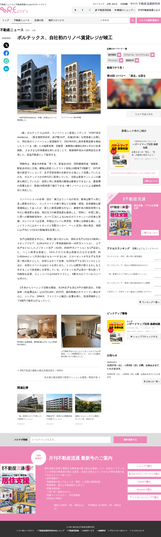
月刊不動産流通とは (149, 10)
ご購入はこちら (151, 181)
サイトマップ (98, 4)
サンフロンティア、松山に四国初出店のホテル (134, 267)
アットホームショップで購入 (144, 497)
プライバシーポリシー (117, 531)
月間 (134, 248)
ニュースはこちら (144, 114)
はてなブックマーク (148, 248)
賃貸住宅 (130, 60)
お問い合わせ (112, 4)
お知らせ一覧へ (152, 381)
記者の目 (39, 20)
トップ (5, 20)
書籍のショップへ (124, 10)
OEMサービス (88, 531)
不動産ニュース (21, 20)
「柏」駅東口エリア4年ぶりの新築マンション (134, 275)
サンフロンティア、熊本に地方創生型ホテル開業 (134, 284)
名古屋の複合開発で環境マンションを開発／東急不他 (72, 377)
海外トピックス (56, 20)
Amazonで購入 (144, 489)
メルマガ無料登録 (149, 20)
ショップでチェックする (143, 336)
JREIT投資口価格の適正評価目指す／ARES (40, 370)
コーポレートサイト (25, 531)
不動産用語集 (103, 10)
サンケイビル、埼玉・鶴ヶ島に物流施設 (134, 258)
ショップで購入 (144, 466)
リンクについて (137, 531)
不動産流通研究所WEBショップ (50, 531)
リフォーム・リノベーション (136, 55)
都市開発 (112, 55)
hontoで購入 (144, 482)
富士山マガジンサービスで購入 (144, 474)
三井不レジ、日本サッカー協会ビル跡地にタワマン (134, 293)
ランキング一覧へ (149, 302)
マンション (113, 60)
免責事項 (101, 531)
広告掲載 (124, 4)
